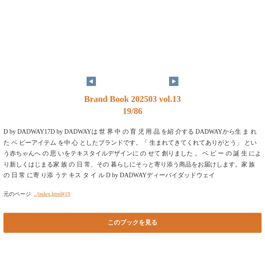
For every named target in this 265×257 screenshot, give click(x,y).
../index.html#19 (52, 194)
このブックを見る (132, 222)
